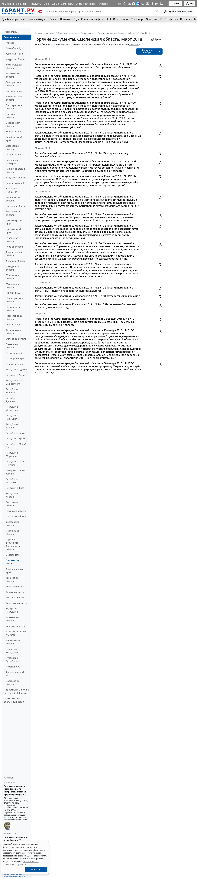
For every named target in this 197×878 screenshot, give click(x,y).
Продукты (35, 3)
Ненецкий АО (13, 292)
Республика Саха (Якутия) (15, 463)
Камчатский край (15, 183)
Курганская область (12, 239)
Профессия (171, 19)
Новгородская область (13, 309)
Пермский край (14, 353)
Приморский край (15, 358)
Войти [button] (175, 3)
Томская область (15, 592)
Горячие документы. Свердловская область (13, 544)
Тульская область (15, 597)
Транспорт (137, 19)
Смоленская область (12, 562)
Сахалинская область (13, 532)
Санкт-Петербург (15, 48)
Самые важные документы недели (14, 700)
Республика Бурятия (12, 391)
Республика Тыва (15, 487)
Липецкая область (15, 260)
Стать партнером (86, 3)
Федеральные (11, 31)
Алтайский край (14, 53)
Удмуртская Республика (12, 610)
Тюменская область (16, 603)
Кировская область (16, 206)
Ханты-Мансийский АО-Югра (16, 633)
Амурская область (15, 59)
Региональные (11, 37)
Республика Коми (15, 433)
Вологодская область (13, 116)
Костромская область (13, 213)
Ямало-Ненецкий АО (15, 674)
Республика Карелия (12, 426)
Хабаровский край (15, 626)
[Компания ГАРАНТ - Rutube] (156, 3)
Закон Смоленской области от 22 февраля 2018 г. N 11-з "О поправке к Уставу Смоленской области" (81, 155)
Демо (55, 3)
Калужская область (16, 177)
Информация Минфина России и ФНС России (16, 691)
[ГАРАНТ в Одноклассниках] (152, 3)
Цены (47, 3)
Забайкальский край (14, 139)
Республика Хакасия (12, 495)
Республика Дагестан (12, 400)
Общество (152, 19)
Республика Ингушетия (12, 408)
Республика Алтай (15, 375)
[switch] (40, 11)
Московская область (12, 277)
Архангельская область (14, 66)
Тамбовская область (12, 579)
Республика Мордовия (12, 454)
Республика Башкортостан (13, 382)
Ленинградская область (14, 254)
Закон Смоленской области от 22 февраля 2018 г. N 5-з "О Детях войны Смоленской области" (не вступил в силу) (85, 306)
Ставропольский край (15, 571)
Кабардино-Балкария (12, 162)
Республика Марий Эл (16, 446)
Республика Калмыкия (12, 417)
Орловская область (16, 338)
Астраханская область (13, 75)
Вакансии (21, 3)
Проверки (186, 19)
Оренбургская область (13, 332)
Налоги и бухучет (37, 19)
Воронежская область (13, 124)
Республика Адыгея (16, 369)
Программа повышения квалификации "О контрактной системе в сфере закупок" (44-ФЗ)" (15, 790)
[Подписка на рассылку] (119, 3)
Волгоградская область (14, 107)
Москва (10, 42)
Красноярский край (13, 231)
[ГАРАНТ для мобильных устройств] (124, 3)
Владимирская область (14, 98)
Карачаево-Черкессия (12, 190)
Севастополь (13, 554)
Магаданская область (13, 268)
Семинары (67, 3)
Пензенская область (12, 346)
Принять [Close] (35, 869)
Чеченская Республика (12, 651)
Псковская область (16, 364)
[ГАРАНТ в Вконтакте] (129, 3)
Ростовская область (12, 504)
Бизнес (54, 19)
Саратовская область (12, 523)
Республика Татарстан (12, 481)
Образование (121, 19)
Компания (8, 3)
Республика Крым (15, 438)
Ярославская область (13, 682)
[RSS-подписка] (161, 3)
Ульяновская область (13, 619)
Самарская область (16, 516)
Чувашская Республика (12, 659)
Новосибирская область (14, 317)
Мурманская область (12, 285)
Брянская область (15, 91)
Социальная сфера (92, 19)
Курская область (14, 246)
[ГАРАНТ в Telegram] (142, 3)
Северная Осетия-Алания (15, 472)
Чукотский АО (13, 666)
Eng (190, 3)
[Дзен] (133, 3)
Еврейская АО (13, 131)
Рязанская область (16, 510)
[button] (178, 11)
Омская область (14, 324)
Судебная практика (13, 19)
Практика (65, 19)
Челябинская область (13, 642)
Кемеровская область (13, 199)
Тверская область (15, 586)
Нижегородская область (14, 300)
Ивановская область (12, 147)
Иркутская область (16, 154)
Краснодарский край (14, 222)
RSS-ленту (134, 44)
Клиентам (104, 3)
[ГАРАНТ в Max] (138, 3)
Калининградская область (15, 170)
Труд (76, 19)
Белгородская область (13, 84)
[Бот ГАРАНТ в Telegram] (147, 3)
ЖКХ (108, 19)
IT (161, 19)
